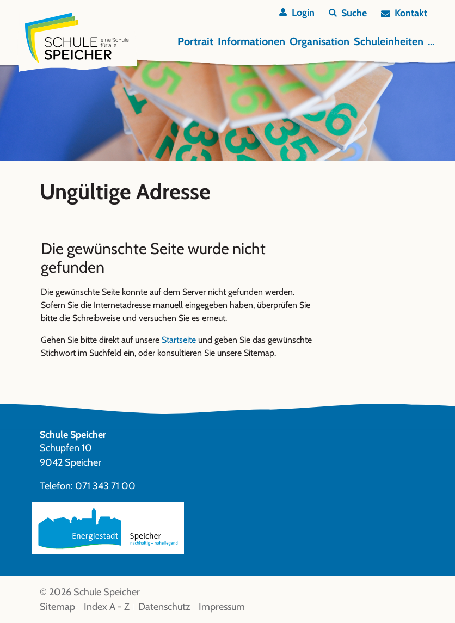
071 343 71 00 (105, 486)
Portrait (195, 41)
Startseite (179, 340)
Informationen (251, 41)
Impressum (222, 607)
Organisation (319, 41)
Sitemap (57, 607)
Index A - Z (107, 607)
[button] (348, 13)
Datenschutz (164, 607)
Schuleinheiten (388, 41)
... (431, 41)
